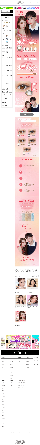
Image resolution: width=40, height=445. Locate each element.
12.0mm (3, 385)
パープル (11, 367)
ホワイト (11, 375)
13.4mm (3, 404)
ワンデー (19, 359)
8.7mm (11, 385)
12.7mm (3, 393)
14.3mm (27, 364)
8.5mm (11, 382)
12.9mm (3, 396)
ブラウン (11, 359)
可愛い (3, 361)
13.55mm (3, 407)
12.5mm (3, 390)
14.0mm (27, 359)
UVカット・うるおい (21, 382)
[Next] (35, 342)
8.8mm (11, 387)
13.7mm (3, 410)
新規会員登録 (12, 432)
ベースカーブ (12, 380)
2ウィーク (19, 361)
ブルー (11, 369)
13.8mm (3, 412)
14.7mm (3, 426)
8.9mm (11, 388)
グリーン (11, 370)
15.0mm (27, 370)
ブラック (11, 364)
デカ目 (3, 364)
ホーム (4, 432)
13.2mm (3, 401)
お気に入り (24, 432)
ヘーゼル (11, 361)
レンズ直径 (27, 357)
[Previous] (4, 342)
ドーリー (3, 367)
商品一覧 (28, 432)
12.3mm (3, 387)
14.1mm (27, 361)
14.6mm (3, 424)
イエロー (11, 372)
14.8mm (27, 369)
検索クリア (7, 17)
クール (3, 359)
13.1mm (3, 399)
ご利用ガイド (33, 432)
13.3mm (3, 402)
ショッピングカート (18, 432)
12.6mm (3, 391)
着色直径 (3, 380)
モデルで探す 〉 (5, 102)
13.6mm (3, 409)
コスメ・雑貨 (36, 364)
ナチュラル (4, 369)
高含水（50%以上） (21, 385)
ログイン (8, 432)
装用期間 (19, 357)
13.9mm (3, 413)
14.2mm (3, 418)
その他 (11, 378)
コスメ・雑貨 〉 (5, 105)
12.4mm (3, 388)
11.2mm (3, 382)
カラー (11, 357)
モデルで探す (36, 360)
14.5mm (27, 367)
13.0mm (3, 398)
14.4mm (3, 421)
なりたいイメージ (4, 357)
